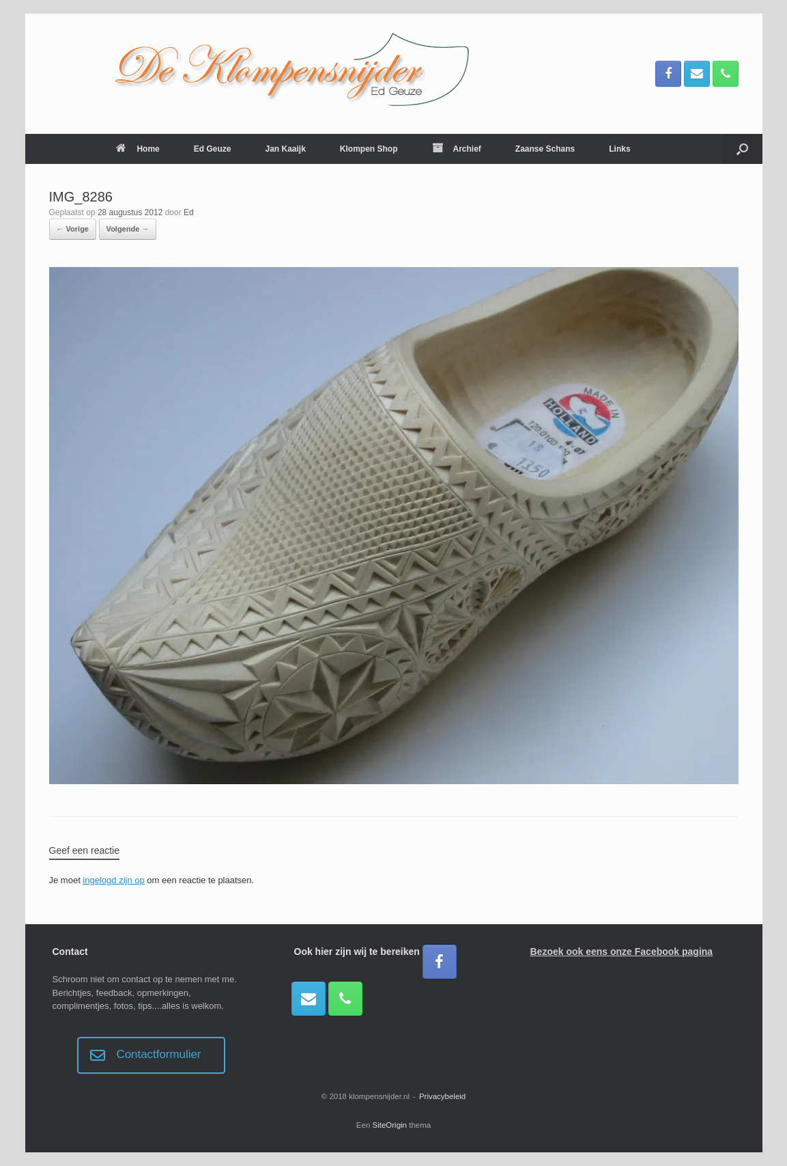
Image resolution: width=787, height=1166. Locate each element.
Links (619, 149)
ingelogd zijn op (113, 880)
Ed (189, 212)
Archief (456, 149)
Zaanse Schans (545, 149)
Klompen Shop (369, 149)
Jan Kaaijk (285, 149)
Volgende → (127, 229)
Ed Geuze (212, 149)
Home (137, 149)
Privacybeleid (442, 1096)
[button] (742, 149)
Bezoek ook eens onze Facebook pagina (621, 951)
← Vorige (73, 229)
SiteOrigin (390, 1125)
